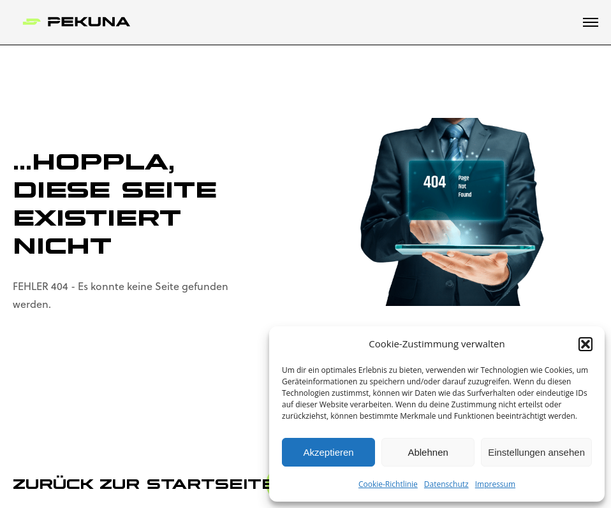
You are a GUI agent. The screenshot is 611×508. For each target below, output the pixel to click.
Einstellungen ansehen (536, 452)
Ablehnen (428, 452)
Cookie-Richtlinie (388, 484)
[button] (585, 344)
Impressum (495, 484)
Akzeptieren (328, 452)
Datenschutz (446, 484)
